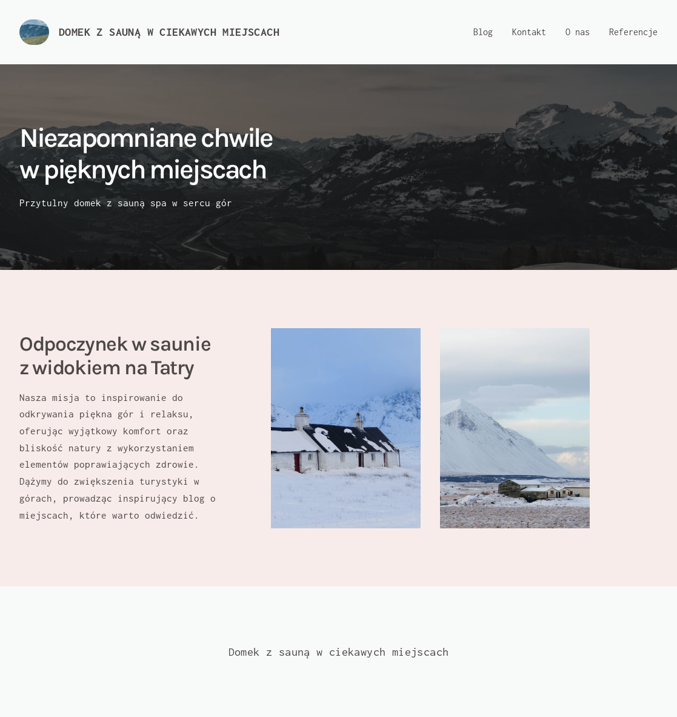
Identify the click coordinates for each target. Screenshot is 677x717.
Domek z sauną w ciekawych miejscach (169, 31)
